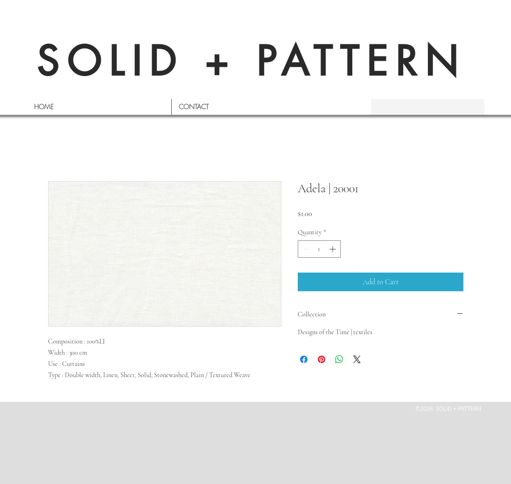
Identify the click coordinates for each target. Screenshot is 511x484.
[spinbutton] (319, 249)
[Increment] (333, 249)
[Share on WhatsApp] (339, 359)
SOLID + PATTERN (251, 61)
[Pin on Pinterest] (321, 359)
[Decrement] (305, 249)
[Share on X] (357, 359)
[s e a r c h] (423, 107)
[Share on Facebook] (303, 359)
